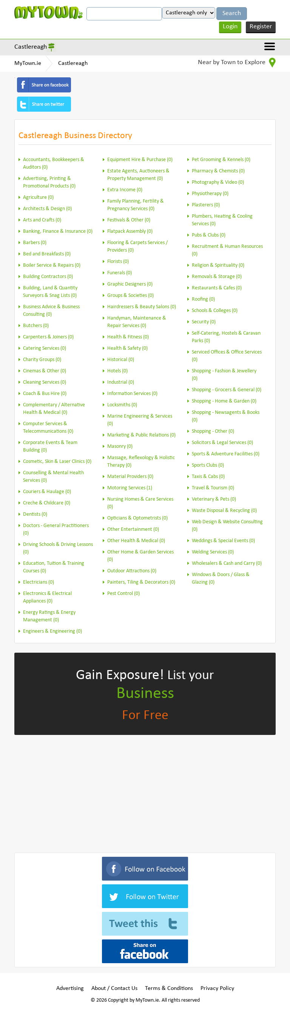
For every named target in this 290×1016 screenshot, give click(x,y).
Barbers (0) (34, 243)
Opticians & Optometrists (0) (137, 518)
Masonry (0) (120, 446)
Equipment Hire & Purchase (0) (140, 160)
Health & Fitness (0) (128, 337)
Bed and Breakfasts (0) (47, 254)
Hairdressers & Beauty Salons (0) (141, 307)
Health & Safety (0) (127, 348)
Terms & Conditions (169, 988)
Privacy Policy (217, 988)
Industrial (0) (120, 382)
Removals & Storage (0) (217, 277)
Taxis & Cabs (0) (208, 477)
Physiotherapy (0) (210, 194)
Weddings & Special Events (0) (223, 541)
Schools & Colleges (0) (215, 311)
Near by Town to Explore (237, 63)
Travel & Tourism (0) (213, 488)
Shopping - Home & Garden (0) (224, 401)
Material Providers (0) (130, 477)
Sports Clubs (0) (208, 465)
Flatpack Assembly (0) (130, 231)
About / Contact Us (114, 988)
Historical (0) (120, 360)
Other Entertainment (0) (133, 529)
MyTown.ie (27, 63)
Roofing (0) (203, 299)
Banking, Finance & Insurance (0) (58, 231)
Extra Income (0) (124, 190)
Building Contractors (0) (48, 277)
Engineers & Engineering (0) (52, 631)
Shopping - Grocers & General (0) (226, 390)
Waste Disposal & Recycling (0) (224, 510)
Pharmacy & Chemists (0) (218, 171)
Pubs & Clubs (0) (208, 235)
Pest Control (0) (123, 593)
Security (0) (204, 322)
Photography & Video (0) (218, 182)
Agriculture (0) (38, 197)
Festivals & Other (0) (128, 220)
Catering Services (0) (44, 348)
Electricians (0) (38, 582)
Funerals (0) (119, 273)
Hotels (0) (117, 371)
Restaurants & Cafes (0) (217, 288)
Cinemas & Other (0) (44, 371)
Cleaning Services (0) (44, 382)
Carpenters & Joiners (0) (48, 337)
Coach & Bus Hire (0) (44, 394)
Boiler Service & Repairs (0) (51, 265)
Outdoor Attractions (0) (131, 571)
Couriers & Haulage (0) (47, 492)
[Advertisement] (144, 792)
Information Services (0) (132, 394)
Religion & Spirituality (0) (218, 265)
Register (261, 26)
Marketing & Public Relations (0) (141, 435)
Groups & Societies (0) (130, 295)
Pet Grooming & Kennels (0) (221, 160)
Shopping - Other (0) (213, 431)
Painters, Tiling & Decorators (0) (141, 582)
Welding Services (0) (213, 552)
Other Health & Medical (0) (136, 541)
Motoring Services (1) (129, 488)
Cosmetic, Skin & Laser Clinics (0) (57, 461)
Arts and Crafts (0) (42, 220)
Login (230, 26)
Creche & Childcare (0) (46, 503)
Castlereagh (30, 47)
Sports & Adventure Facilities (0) (225, 454)
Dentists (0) (35, 514)
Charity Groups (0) (42, 360)
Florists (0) (118, 261)
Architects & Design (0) (47, 209)
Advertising (70, 988)
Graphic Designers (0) (130, 284)
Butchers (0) (36, 326)
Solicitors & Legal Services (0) (222, 443)
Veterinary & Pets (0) (214, 499)
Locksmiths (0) (122, 405)
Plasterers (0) (206, 205)
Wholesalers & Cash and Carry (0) (227, 563)
